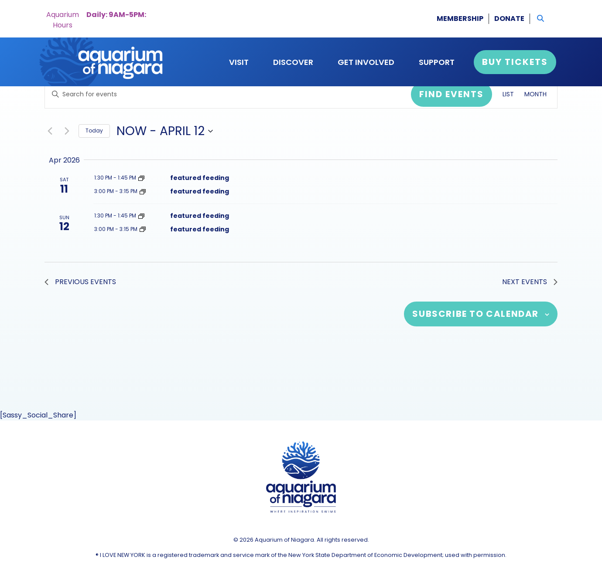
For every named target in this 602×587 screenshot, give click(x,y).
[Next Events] (67, 131)
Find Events (451, 94)
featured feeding (199, 177)
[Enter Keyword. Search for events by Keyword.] (228, 94)
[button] (540, 18)
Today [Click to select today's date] (94, 130)
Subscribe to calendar (475, 314)
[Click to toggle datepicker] (164, 131)
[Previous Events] (49, 131)
